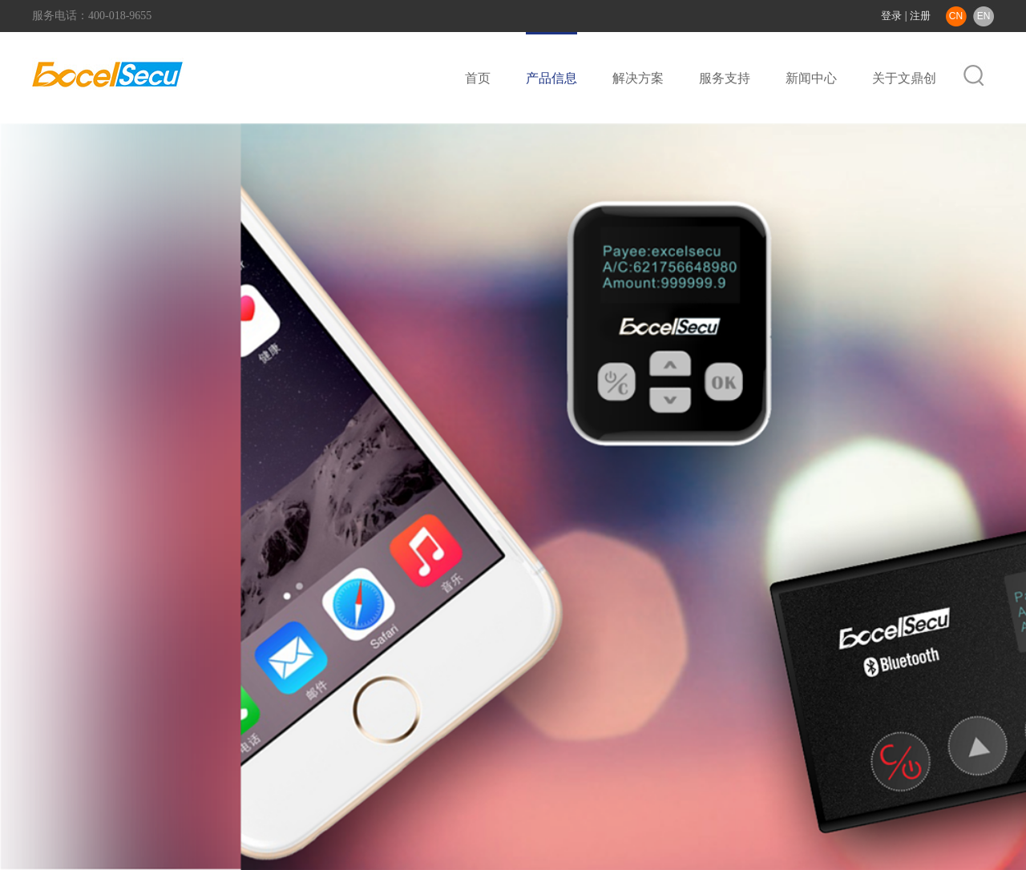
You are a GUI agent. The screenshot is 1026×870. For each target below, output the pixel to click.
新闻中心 (811, 78)
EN (984, 16)
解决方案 (638, 78)
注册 (920, 16)
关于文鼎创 (904, 78)
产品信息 (551, 78)
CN (956, 16)
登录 (891, 16)
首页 (478, 78)
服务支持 (724, 78)
